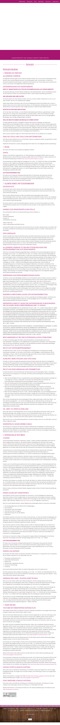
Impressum (48, 1)
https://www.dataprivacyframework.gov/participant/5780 (17, 666)
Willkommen (22, 1)
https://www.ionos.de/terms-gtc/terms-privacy (33, 158)
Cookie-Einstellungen (30, 716)
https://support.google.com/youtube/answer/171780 (39, 634)
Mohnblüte (41, 1)
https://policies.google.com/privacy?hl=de (13, 654)
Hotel (35, 1)
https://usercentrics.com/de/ (28, 500)
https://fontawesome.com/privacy (11, 691)
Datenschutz (55, 1)
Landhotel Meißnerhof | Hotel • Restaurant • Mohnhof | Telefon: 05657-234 (30, 58)
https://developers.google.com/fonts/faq (41, 677)
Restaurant (29, 1)
